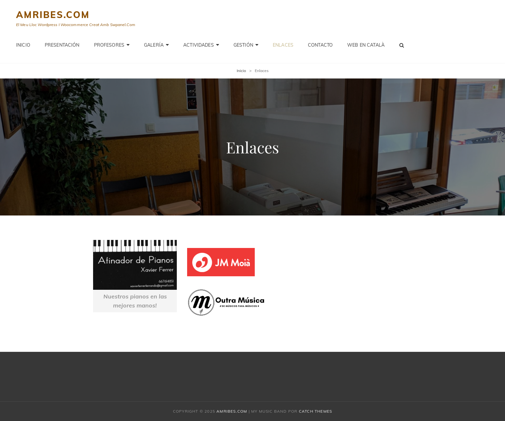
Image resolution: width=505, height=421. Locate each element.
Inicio (23, 45)
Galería (154, 45)
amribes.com (53, 14)
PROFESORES (109, 45)
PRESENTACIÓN (62, 45)
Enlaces (283, 45)
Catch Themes (315, 411)
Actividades (198, 45)
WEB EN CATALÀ (366, 45)
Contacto (320, 45)
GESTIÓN (243, 45)
